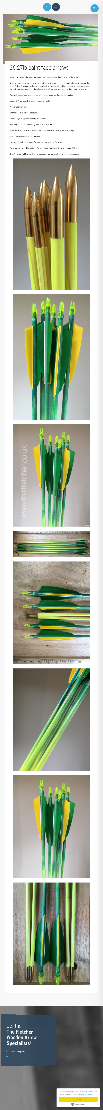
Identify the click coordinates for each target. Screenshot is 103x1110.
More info (88, 1094)
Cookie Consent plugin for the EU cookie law (78, 1104)
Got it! (78, 1099)
